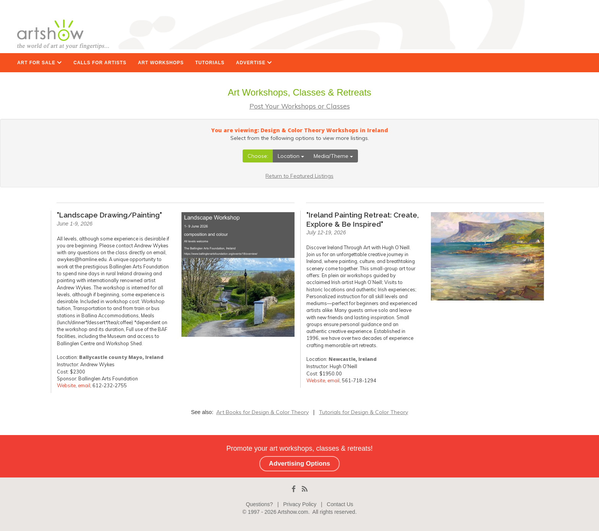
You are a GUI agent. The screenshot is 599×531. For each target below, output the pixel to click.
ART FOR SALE (39, 62)
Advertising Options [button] (299, 463)
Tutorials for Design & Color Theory (363, 412)
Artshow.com (293, 512)
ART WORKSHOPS (161, 62)
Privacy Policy (299, 504)
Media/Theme (333, 156)
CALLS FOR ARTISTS (99, 62)
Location (291, 156)
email (84, 385)
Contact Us (340, 504)
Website (66, 385)
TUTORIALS (210, 62)
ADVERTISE (254, 62)
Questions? (259, 504)
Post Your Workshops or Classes (299, 106)
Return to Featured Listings (299, 175)
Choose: (258, 156)
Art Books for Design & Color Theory (262, 412)
